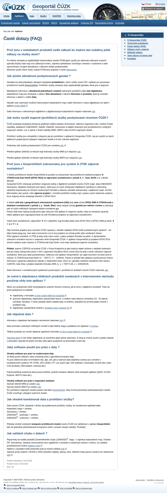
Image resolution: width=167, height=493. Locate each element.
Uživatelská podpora (75, 482)
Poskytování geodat (10, 23)
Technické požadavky (137, 43)
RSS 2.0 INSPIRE (64, 488)
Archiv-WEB (20, 106)
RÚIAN (45, 23)
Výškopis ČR (87, 23)
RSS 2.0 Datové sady (28, 488)
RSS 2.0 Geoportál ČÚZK (14, 485)
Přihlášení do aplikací (154, 9)
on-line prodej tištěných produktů (50, 295)
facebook (86, 482)
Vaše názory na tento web (139, 55)
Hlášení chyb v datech (138, 49)
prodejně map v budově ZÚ (58, 308)
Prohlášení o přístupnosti (155, 480)
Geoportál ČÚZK (55, 7)
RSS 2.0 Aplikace (11, 488)
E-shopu (94, 326)
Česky (148, 4)
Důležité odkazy (135, 52)
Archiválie (119, 23)
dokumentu (71, 70)
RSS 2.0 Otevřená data (82, 488)
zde (93, 111)
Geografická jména (104, 23)
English (162, 4)
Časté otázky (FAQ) (136, 46)
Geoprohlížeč (59, 390)
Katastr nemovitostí (31, 23)
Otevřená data (14, 338)
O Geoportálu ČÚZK (137, 40)
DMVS (54, 23)
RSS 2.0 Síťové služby (47, 488)
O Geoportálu (135, 35)
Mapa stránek (140, 480)
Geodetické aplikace (69, 23)
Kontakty (131, 58)
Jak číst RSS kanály (97, 482)
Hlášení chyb (35, 446)
